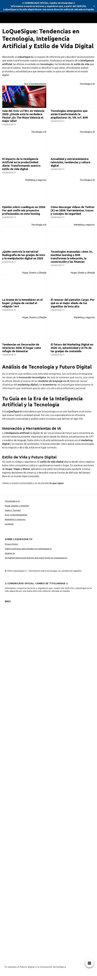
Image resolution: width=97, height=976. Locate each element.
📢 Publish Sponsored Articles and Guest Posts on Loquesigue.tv (36, 558)
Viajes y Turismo (13, 510)
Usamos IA (10, 553)
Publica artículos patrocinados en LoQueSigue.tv (28, 549)
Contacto (9, 524)
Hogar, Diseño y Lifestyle (34, 272)
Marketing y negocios (35, 180)
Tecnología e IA (87, 84)
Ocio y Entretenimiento (35, 84)
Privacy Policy (11, 544)
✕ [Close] (94, 6)
